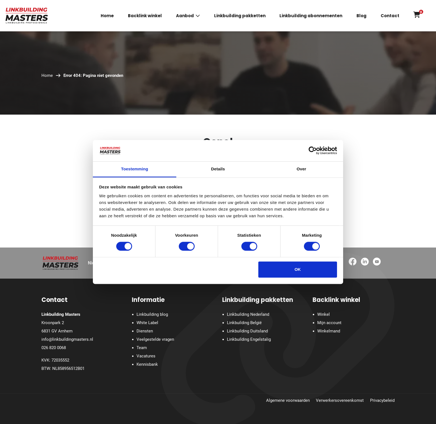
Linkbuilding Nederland (248, 314)
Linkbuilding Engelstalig (249, 339)
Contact (390, 16)
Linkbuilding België (244, 322)
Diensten (145, 331)
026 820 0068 (53, 347)
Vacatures (146, 356)
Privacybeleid (382, 400)
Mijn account (329, 322)
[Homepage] (26, 15)
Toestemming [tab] (134, 168)
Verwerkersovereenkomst (340, 400)
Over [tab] (301, 168)
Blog (361, 16)
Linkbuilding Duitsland (247, 331)
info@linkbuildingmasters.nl (67, 339)
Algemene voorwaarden (288, 400)
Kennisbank (147, 364)
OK (297, 269)
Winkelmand (328, 331)
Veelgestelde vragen (155, 339)
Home (107, 16)
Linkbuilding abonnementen (310, 16)
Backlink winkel (145, 16)
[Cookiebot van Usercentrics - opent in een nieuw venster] (312, 151)
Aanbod (185, 16)
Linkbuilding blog (152, 314)
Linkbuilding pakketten (240, 16)
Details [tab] (218, 168)
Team (142, 347)
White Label (147, 322)
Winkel (323, 314)
